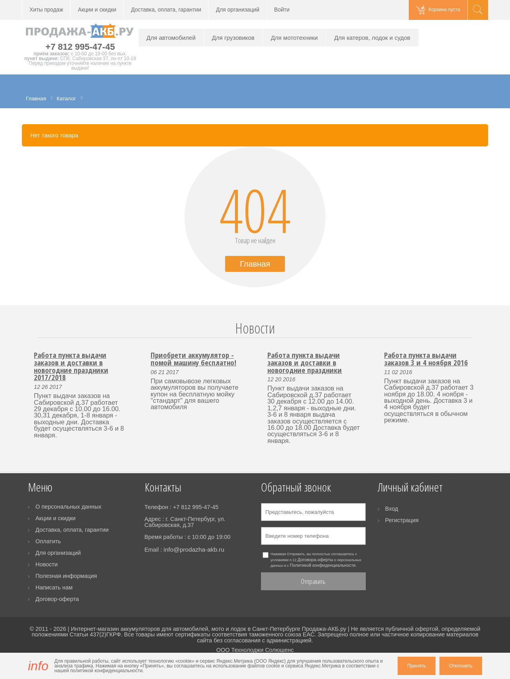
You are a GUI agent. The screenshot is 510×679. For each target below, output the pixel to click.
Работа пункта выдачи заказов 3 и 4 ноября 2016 (426, 358)
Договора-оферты (315, 559)
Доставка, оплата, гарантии (166, 10)
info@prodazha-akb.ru (193, 549)
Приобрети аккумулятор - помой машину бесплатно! (193, 358)
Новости (255, 328)
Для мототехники (294, 37)
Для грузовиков (233, 37)
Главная (255, 264)
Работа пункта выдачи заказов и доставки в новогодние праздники (304, 362)
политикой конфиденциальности (106, 670)
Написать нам (54, 587)
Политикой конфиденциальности (322, 565)
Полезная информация (66, 576)
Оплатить (48, 541)
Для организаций (237, 10)
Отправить (313, 581)
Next (477, 338)
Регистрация (402, 520)
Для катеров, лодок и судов (372, 37)
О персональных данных (68, 506)
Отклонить (461, 666)
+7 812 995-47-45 (80, 47)
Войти (282, 10)
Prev (33, 338)
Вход (391, 508)
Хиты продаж (46, 10)
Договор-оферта (57, 599)
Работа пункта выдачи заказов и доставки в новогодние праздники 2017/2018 (71, 366)
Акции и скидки (97, 10)
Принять (416, 666)
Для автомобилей (171, 37)
